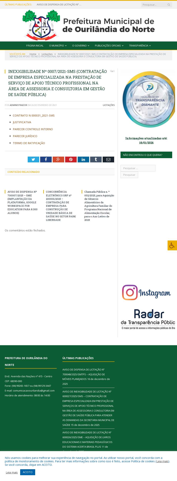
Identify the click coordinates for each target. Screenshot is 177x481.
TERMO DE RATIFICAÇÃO (29, 143)
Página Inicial (34, 45)
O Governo (79, 45)
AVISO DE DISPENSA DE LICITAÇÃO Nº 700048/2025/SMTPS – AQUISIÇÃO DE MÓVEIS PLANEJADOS (60, 4)
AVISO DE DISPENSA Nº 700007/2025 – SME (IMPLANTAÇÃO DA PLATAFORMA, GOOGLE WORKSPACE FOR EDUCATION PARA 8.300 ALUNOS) (22, 202)
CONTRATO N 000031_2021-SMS (34, 115)
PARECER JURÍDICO (25, 136)
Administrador (18, 105)
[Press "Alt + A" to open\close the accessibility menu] (172, 245)
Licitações (109, 105)
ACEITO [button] (27, 472)
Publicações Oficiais (108, 45)
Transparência (138, 45)
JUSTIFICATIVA (22, 122)
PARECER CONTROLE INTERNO (33, 129)
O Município (56, 45)
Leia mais (162, 461)
